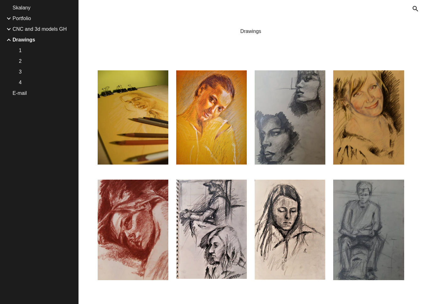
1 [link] (20, 50)
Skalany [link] (21, 7)
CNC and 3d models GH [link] (40, 29)
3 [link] (20, 71)
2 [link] (20, 61)
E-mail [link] (20, 93)
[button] (415, 8)
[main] (250, 31)
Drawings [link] (24, 39)
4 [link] (20, 82)
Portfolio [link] (22, 18)
